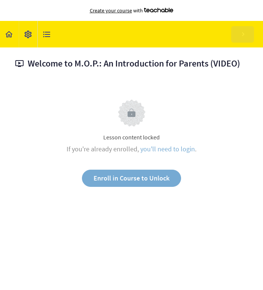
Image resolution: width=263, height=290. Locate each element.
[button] (9, 34)
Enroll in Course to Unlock (131, 178)
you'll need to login (167, 149)
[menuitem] (28, 34)
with (132, 10)
